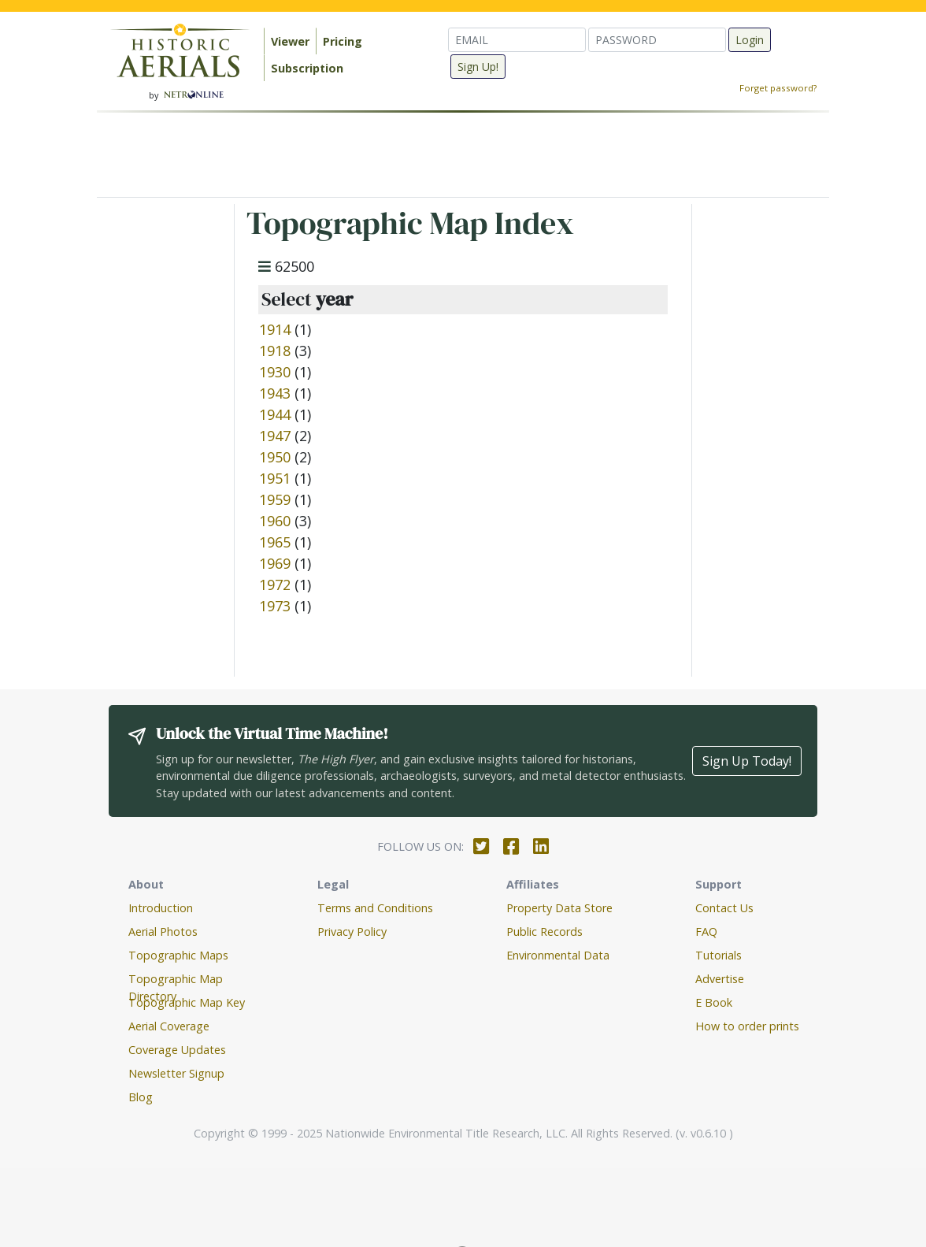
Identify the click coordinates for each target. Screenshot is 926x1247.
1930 (275, 371)
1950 (275, 456)
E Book (713, 1002)
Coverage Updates (177, 1049)
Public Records (544, 931)
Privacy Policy (352, 931)
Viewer (290, 41)
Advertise (719, 978)
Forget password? (778, 88)
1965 (275, 542)
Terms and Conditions (375, 907)
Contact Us (724, 907)
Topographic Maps (178, 955)
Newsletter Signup (176, 1073)
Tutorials (718, 955)
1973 (275, 605)
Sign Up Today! (746, 761)
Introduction (160, 907)
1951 (275, 478)
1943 (275, 393)
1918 (275, 350)
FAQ (706, 931)
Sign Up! (477, 66)
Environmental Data (557, 955)
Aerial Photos (163, 931)
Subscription (307, 68)
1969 (275, 563)
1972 (275, 584)
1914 (275, 329)
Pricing (342, 41)
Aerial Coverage (168, 1026)
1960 (275, 520)
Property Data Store (559, 907)
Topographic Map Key (186, 1002)
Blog (140, 1096)
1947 (275, 435)
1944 (275, 414)
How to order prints (747, 1026)
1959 (275, 499)
